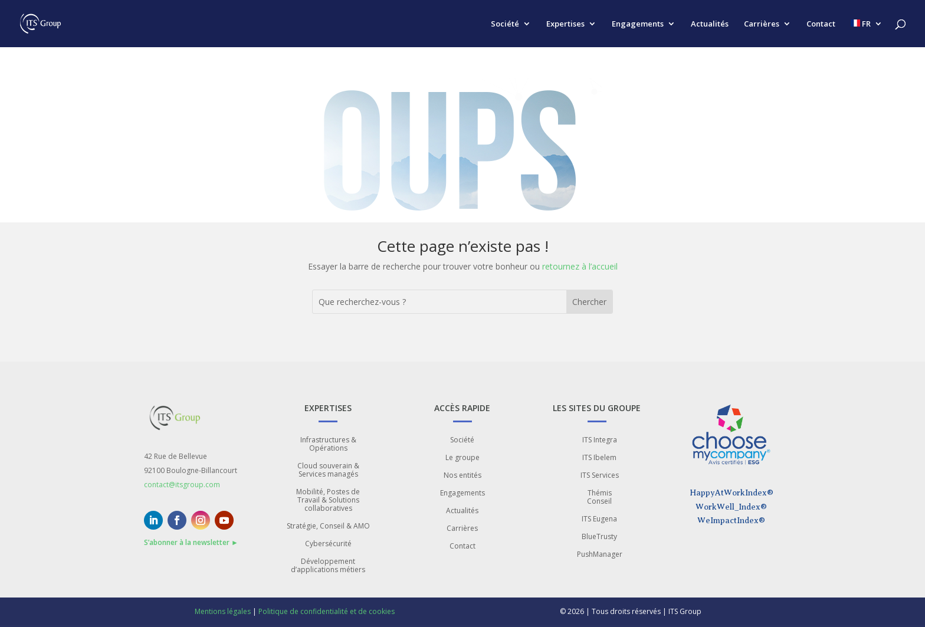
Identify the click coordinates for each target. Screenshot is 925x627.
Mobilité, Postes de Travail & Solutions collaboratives (328, 500)
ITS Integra (599, 440)
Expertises (565, 24)
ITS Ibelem (599, 458)
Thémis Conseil (599, 497)
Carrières (761, 24)
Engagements (638, 24)
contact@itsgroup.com (182, 485)
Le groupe (462, 458)
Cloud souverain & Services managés (328, 470)
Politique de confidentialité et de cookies (326, 611)
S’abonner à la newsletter (191, 542)
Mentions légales (223, 611)
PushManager (599, 554)
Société (505, 24)
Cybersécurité (328, 544)
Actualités (710, 24)
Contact (820, 24)
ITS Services (599, 475)
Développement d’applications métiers (328, 566)
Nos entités (462, 475)
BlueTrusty (599, 537)
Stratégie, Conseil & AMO (328, 526)
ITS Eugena (599, 519)
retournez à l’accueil (580, 266)
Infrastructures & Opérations (328, 444)
